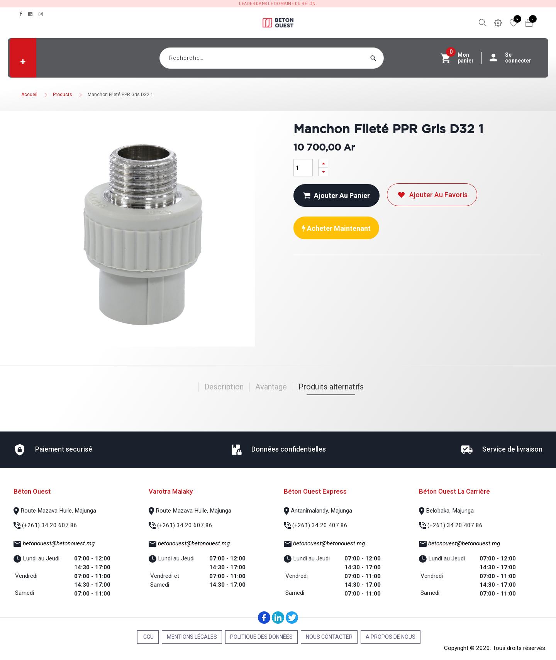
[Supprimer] (323, 172)
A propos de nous (390, 637)
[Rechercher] (388, 58)
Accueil (29, 94)
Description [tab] (224, 386)
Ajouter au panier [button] (336, 195)
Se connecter (514, 58)
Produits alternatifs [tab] (331, 386)
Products (62, 94)
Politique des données (261, 637)
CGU (148, 637)
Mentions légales (192, 637)
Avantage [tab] (271, 386)
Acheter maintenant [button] (336, 228)
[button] (23, 61)
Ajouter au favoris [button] (432, 195)
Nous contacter (329, 637)
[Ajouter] (323, 163)
